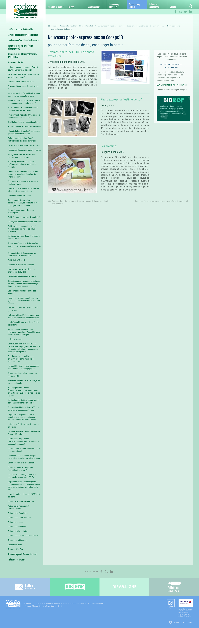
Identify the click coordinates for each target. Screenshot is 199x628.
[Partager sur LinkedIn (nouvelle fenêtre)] (111, 571)
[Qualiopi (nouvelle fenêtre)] (186, 608)
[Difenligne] (124, 587)
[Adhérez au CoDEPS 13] (174, 587)
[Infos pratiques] (175, 11)
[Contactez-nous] (180, 11)
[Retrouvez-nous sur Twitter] (185, 11)
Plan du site (36, 606)
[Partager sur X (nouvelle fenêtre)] (106, 571)
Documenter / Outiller (68, 26)
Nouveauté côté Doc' (87, 26)
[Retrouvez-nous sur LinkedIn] (190, 11)
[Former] (76, 4)
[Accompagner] (96, 4)
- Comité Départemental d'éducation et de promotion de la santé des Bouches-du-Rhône (63, 603)
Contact (27, 606)
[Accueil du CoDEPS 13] (26, 9)
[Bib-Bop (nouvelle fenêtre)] (75, 587)
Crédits (60, 606)
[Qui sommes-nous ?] (56, 4)
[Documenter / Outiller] (137, 4)
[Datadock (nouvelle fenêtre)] (171, 604)
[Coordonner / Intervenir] (117, 4)
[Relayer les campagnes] (157, 4)
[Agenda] (178, 4)
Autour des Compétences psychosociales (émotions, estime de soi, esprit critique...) (131, 26)
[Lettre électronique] (25, 587)
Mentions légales (49, 606)
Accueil (54, 26)
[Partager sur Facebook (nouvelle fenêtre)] (101, 571)
